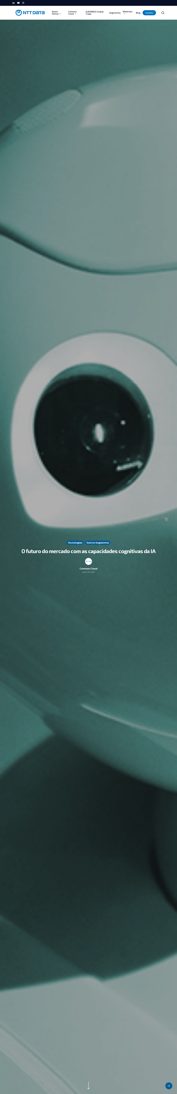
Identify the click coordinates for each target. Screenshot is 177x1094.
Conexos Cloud (88, 568)
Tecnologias (75, 542)
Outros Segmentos (98, 542)
